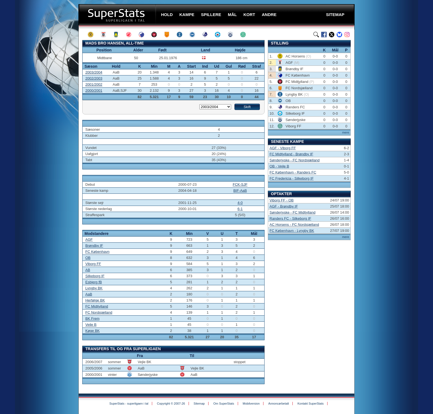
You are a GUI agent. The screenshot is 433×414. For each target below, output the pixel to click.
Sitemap (199, 403)
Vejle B (90, 325)
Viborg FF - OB (282, 200)
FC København (97, 252)
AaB (88, 294)
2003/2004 (93, 72)
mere (345, 132)
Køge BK (92, 331)
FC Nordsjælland (98, 312)
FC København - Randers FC (293, 172)
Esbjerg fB (93, 282)
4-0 (240, 203)
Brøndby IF (94, 245)
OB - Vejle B (279, 166)
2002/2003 (93, 78)
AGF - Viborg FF (283, 148)
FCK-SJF (240, 184)
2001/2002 (93, 84)
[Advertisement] (45, 109)
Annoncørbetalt (278, 403)
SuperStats (118, 14)
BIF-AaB (240, 190)
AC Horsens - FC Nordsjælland (294, 224)
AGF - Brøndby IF (284, 206)
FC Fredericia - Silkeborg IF (292, 178)
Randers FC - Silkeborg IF (290, 218)
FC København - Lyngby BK (292, 231)
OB (88, 258)
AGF (89, 239)
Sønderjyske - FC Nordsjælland (295, 160)
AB (87, 270)
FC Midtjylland (96, 306)
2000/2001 (93, 90)
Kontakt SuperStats (310, 403)
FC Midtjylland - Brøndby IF (291, 154)
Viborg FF (93, 264)
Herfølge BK (95, 300)
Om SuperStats (223, 403)
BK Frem (92, 318)
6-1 (240, 209)
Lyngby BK (93, 288)
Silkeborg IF (94, 276)
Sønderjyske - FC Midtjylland (292, 212)
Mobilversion (251, 403)
